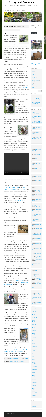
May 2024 (33, 320)
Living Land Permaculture (23, 2)
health (15, 361)
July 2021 (33, 340)
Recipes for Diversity (38, 168)
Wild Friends (14, 8)
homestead (18, 361)
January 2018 (34, 381)
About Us (12, 5)
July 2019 (33, 359)
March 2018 (33, 378)
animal (10, 361)
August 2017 (34, 385)
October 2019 (34, 356)
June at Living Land (38, 254)
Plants (29, 5)
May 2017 (33, 388)
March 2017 (33, 389)
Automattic (39, 416)
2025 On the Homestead (35, 98)
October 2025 (34, 311)
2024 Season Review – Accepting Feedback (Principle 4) (36, 141)
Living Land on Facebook (35, 63)
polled (23, 57)
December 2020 (34, 346)
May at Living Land (38, 256)
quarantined (17, 103)
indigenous (22, 361)
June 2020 (33, 352)
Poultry (35, 5)
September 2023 (34, 324)
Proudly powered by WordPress (31, 414)
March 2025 (33, 314)
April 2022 (33, 334)
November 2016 (34, 392)
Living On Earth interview (20, 200)
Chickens (33, 70)
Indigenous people (19, 280)
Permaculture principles (35, 80)
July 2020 (33, 350)
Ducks (33, 71)
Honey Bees (33, 77)
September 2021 (34, 339)
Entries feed (33, 403)
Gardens (33, 74)
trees (32, 84)
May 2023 (33, 327)
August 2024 (34, 318)
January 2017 (34, 391)
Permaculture (21, 5)
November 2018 (34, 366)
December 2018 (34, 365)
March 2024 (33, 321)
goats (13, 361)
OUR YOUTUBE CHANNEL (36, 38)
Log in (33, 402)
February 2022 (34, 336)
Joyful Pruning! (37, 154)
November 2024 (34, 317)
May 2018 (33, 375)
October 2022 (34, 331)
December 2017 (34, 382)
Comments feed (34, 405)
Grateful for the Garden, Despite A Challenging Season (36, 297)
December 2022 (34, 330)
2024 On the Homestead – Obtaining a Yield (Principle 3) (36, 147)
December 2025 (34, 310)
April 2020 (33, 353)
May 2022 (33, 333)
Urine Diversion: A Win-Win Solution (15, 10)
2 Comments (26, 358)
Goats (6, 8)
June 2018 (33, 373)
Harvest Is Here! (37, 226)
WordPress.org (34, 406)
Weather (33, 87)
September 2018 (34, 369)
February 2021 (34, 343)
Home (6, 5)
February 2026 (34, 308)
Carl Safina (23, 189)
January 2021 (34, 344)
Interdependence (15, 358)
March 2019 (33, 362)
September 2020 (34, 349)
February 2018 (34, 379)
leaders (7, 289)
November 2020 (34, 347)
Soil (32, 83)
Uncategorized (8, 359)
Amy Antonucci (8, 30)
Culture (6, 33)
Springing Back (37, 178)
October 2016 (34, 394)
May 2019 (33, 360)
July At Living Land (38, 253)
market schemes (15, 286)
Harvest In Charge (37, 190)
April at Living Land (38, 257)
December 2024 (34, 315)
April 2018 (33, 376)
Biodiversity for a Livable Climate (11, 187)
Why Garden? (37, 282)
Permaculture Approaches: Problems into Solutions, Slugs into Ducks (36, 275)
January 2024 (34, 323)
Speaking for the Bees (38, 278)
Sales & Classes (24, 8)
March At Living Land (38, 259)
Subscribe (34, 33)
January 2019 (34, 363)
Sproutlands (25, 87)
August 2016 (34, 395)
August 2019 (34, 357)
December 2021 (34, 337)
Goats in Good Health (38, 273)
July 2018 (33, 372)
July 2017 (33, 386)
